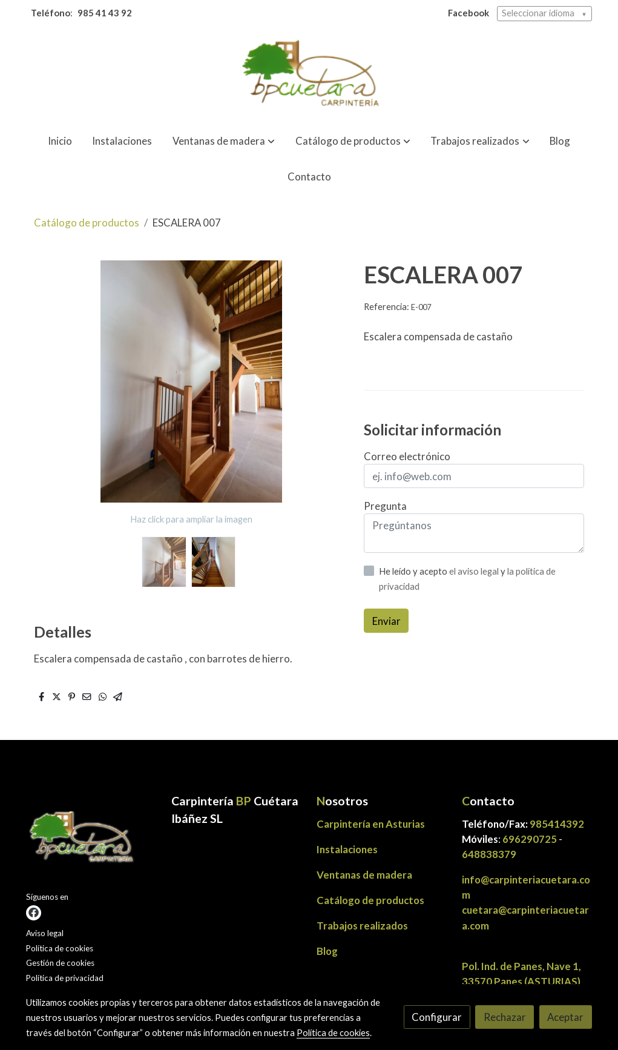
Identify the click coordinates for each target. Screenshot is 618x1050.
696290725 (529, 839)
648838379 (489, 854)
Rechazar (505, 1017)
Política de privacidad (65, 978)
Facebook (468, 13)
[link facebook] (33, 912)
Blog (327, 951)
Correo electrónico (407, 456)
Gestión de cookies (60, 963)
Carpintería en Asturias (371, 823)
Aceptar (565, 1017)
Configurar (437, 1017)
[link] (308, 75)
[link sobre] (91, 840)
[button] (223, 141)
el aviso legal (475, 571)
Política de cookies (59, 948)
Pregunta (385, 506)
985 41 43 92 (104, 13)
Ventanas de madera (364, 874)
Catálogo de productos (86, 222)
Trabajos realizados (362, 925)
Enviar (386, 621)
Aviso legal (45, 933)
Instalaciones (347, 849)
